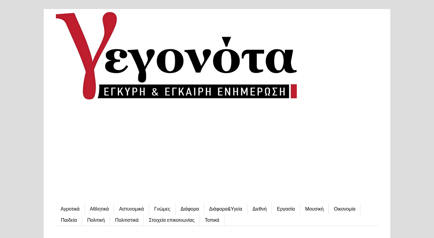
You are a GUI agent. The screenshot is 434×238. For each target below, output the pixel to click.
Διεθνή (260, 208)
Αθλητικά (99, 208)
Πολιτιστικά (127, 220)
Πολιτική (96, 220)
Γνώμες (162, 208)
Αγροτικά (70, 208)
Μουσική (314, 208)
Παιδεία (69, 220)
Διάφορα (190, 208)
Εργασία (286, 208)
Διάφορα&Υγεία (225, 208)
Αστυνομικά (131, 208)
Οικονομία (345, 208)
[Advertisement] (217, 152)
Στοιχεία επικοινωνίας (171, 220)
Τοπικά (212, 220)
